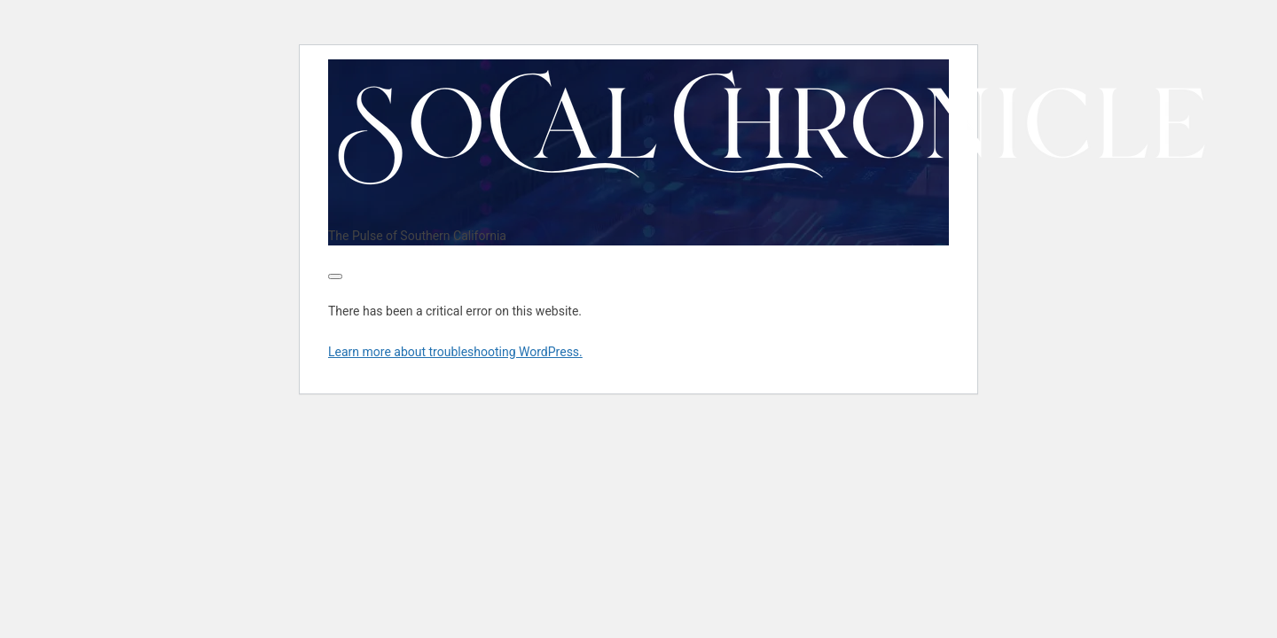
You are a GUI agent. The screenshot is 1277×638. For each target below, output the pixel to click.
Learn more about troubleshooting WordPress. (455, 352)
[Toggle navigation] (335, 276)
